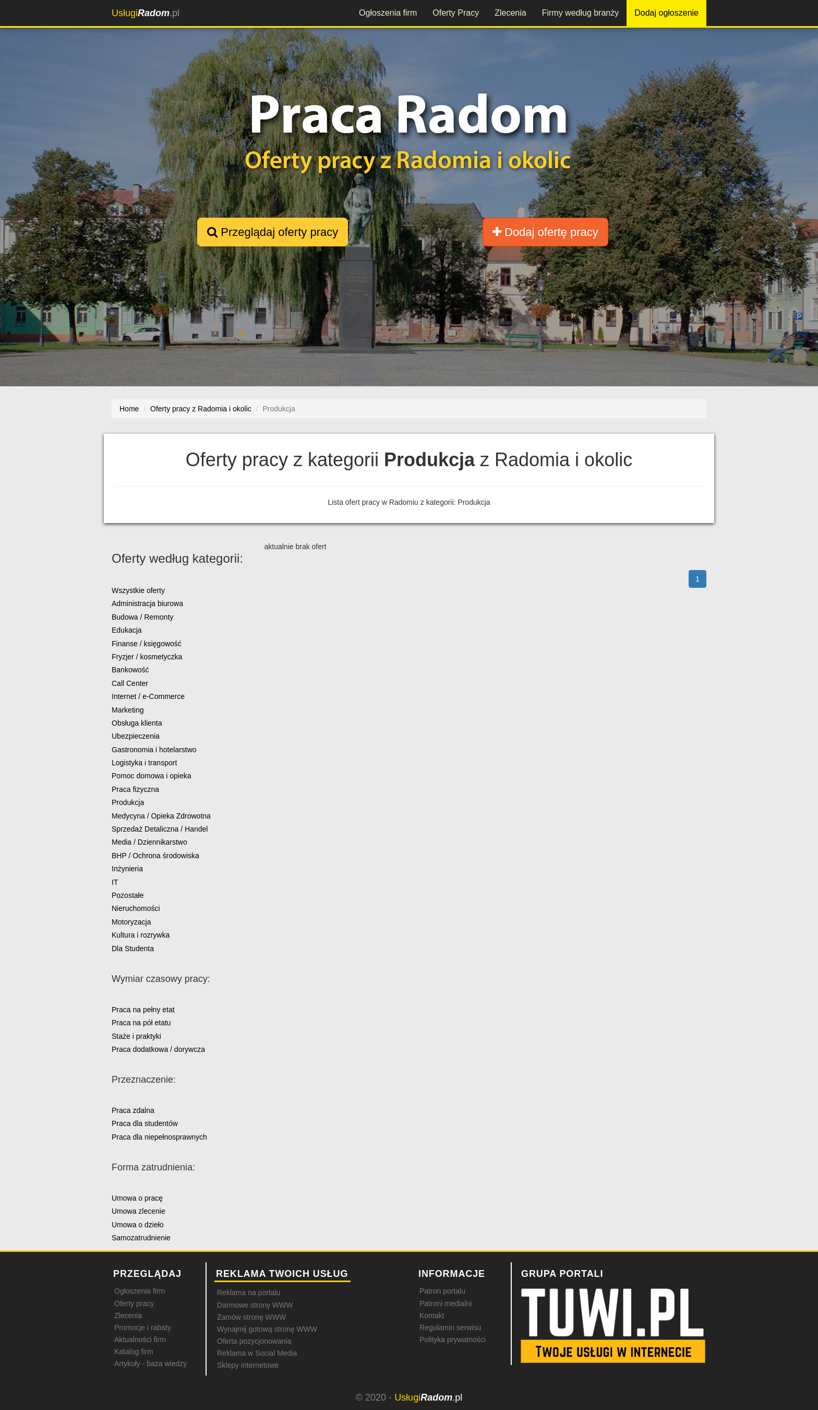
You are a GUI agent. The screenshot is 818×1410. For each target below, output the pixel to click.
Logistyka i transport (144, 763)
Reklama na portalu (248, 1292)
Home (129, 409)
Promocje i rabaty (142, 1327)
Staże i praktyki (136, 1036)
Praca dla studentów (145, 1123)
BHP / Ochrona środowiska (155, 855)
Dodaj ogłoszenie (666, 12)
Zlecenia (510, 12)
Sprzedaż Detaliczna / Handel (160, 829)
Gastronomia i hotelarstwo (154, 749)
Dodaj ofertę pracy (545, 232)
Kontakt (431, 1315)
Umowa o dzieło (138, 1225)
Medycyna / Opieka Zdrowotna (161, 816)
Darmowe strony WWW (255, 1305)
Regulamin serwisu (450, 1327)
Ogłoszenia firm (388, 12)
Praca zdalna (133, 1110)
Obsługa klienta (137, 723)
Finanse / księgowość (147, 643)
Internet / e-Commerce (148, 696)
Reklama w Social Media (257, 1353)
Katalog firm (133, 1351)
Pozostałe (127, 895)
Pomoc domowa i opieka (151, 776)
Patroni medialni (445, 1303)
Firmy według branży (580, 12)
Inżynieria (127, 868)
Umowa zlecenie (138, 1211)
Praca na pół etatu (141, 1022)
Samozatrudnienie (141, 1238)
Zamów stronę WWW (251, 1317)
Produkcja (128, 802)
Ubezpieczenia (136, 736)
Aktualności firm (140, 1339)
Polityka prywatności (452, 1339)
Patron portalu (442, 1291)
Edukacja (127, 630)
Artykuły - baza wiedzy (150, 1363)
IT (115, 882)
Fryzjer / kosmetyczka (147, 657)
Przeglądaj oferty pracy (272, 232)
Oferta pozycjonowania (254, 1341)
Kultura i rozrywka (141, 935)
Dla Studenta (133, 948)
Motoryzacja (131, 922)
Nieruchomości (136, 908)
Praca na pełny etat (143, 1009)
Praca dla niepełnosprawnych (159, 1137)
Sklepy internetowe (248, 1365)
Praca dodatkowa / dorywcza (158, 1049)
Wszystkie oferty (138, 590)
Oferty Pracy (455, 12)
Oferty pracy (134, 1303)
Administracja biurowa (147, 603)
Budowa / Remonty (142, 617)
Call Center (130, 683)
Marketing (127, 710)
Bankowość (130, 670)
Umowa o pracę (137, 1198)
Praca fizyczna (135, 789)
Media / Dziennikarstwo (149, 842)
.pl (145, 13)
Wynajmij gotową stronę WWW (267, 1329)
